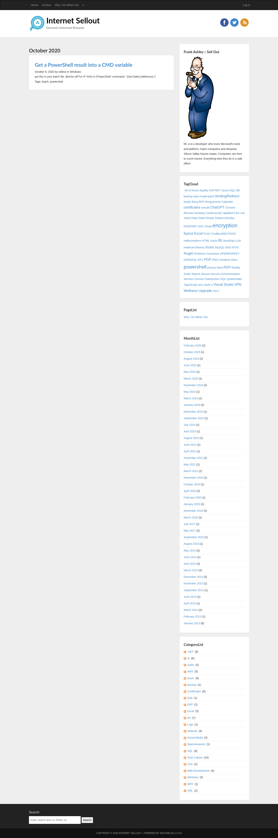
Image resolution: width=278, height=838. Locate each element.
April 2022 (190, 451)
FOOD (232, 233)
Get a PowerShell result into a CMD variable (83, 65)
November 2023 (193, 411)
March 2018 (191, 517)
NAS (228, 247)
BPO (202, 201)
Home (34, 5)
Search (196, 273)
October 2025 (192, 352)
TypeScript (190, 284)
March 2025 (191, 378)
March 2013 (191, 609)
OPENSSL (190, 259)
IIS (189, 717)
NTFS (235, 247)
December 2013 (193, 576)
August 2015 (191, 543)
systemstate (234, 278)
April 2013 (190, 603)
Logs (190, 724)
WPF (190, 784)
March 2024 (191, 398)
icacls (213, 240)
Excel (198, 233)
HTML (206, 240)
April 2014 (190, 563)
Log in (246, 5)
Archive (46, 5)
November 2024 (193, 385)
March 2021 (191, 471)
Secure (205, 273)
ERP (190, 704)
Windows (192, 777)
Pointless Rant (228, 259)
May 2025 (190, 371)
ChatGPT (217, 207)
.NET (190, 651)
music (209, 247)
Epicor (189, 233)
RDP (227, 267)
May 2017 (190, 530)
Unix (190, 764)
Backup (191, 684)
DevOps (230, 218)
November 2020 (193, 477)
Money (200, 247)
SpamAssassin (196, 744)
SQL (223, 278)
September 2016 (194, 537)
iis (220, 240)
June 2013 (190, 596)
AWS (190, 671)
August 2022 (191, 438)
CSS (237, 213)
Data (194, 218)
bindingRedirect (227, 196)
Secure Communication (225, 273)
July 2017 (189, 524)
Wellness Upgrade (198, 291)
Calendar (227, 201)
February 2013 (192, 616)
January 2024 (192, 404)
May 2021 (190, 464)
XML (190, 790)
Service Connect (194, 278)
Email (208, 226)
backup (188, 196)
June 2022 (190, 444)
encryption (225, 225)
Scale (187, 273)
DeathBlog (167, 833)
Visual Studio (223, 284)
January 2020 (192, 504)
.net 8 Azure (191, 190)
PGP (207, 260)
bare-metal (200, 196)
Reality (236, 267)
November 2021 (193, 457)
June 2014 (190, 557)
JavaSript (229, 240)
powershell (195, 266)
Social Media (195, 737)
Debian (219, 218)
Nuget (188, 253)
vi (212, 284)
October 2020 (192, 484)
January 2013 (192, 623)
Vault (207, 284)
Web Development (198, 770)
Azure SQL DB (230, 190)
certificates (192, 207)
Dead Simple (206, 218)
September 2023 (194, 418)
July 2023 (189, 424)
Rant (220, 267)
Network (192, 731)
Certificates (194, 691)
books (187, 201)
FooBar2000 (219, 233)
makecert (189, 247)
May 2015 (190, 550)
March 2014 (191, 570)
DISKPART (190, 226)
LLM (238, 240)
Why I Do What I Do (67, 5)
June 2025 (190, 365)
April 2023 (190, 431)
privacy (211, 267)
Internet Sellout (73, 20)
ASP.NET (214, 190)
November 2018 (193, 510)
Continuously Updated (219, 213)
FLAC (207, 233)
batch (211, 196)
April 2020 (190, 491)
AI (188, 658)
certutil (205, 207)
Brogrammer (213, 201)
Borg (195, 201)
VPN (237, 284)
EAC (201, 226)
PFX (200, 259)
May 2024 (190, 391)
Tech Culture (195, 757)
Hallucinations (192, 240)
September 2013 (194, 590)
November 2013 (193, 583)
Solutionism (212, 278)
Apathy (203, 190)
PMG (215, 259)
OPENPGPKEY (230, 253)
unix (200, 284)
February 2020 (192, 497)
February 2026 (192, 345)
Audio (190, 664)
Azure (190, 678)
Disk (189, 697)
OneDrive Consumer (206, 253)
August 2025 (191, 358)
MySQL (220, 247)
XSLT (216, 290)
